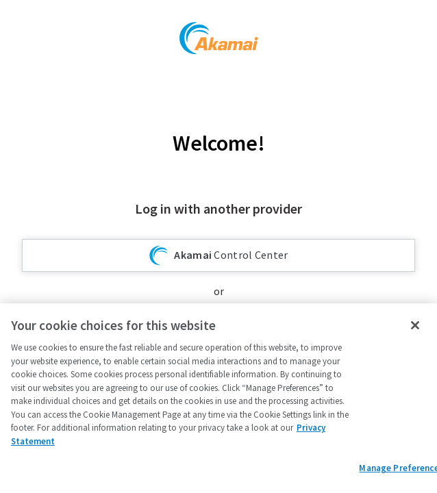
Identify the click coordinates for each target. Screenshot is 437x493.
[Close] (415, 325)
